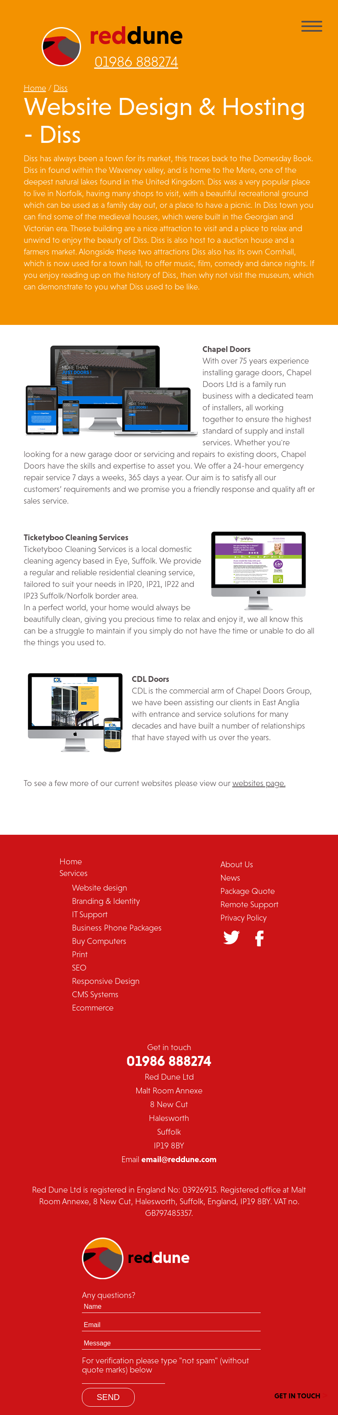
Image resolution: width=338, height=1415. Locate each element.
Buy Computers (99, 941)
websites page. (259, 783)
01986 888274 (136, 61)
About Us (236, 864)
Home (35, 87)
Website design (99, 887)
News (230, 877)
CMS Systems (95, 994)
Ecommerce (92, 1007)
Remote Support (249, 904)
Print (80, 954)
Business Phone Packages (117, 927)
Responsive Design (106, 981)
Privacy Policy (243, 917)
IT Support (90, 914)
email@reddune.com (179, 1159)
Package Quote (247, 891)
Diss (61, 87)
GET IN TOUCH (301, 1394)
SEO (79, 967)
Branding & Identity (106, 901)
